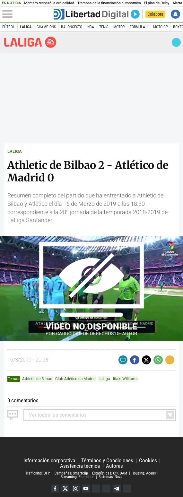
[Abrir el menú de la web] (27, 14)
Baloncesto (71, 26)
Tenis (103, 26)
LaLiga (25, 26)
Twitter (65, 488)
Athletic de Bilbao (37, 379)
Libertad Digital (91, 447)
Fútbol (8, 26)
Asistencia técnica (80, 466)
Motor (119, 26)
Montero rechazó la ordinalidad (49, 3)
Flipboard (106, 488)
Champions (46, 26)
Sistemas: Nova (110, 477)
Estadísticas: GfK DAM (109, 473)
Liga (30, 42)
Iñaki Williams (125, 379)
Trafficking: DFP (37, 473)
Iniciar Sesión (175, 14)
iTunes (127, 488)
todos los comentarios (58, 415)
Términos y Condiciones (107, 461)
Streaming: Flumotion (77, 477)
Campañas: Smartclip (71, 473)
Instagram (76, 488)
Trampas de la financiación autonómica (109, 3)
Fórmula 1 (139, 26)
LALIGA (14, 151)
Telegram (117, 488)
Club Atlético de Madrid (75, 379)
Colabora (155, 14)
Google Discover (96, 488)
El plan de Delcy (157, 3)
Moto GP (160, 26)
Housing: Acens (144, 473)
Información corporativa (49, 461)
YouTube (86, 488)
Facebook (55, 488)
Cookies (148, 461)
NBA (90, 26)
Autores (114, 466)
